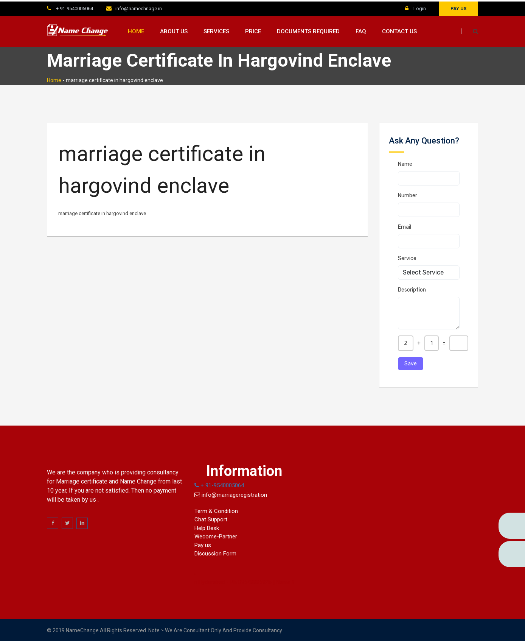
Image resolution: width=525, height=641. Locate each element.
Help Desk (206, 526)
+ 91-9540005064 (74, 7)
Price (253, 30)
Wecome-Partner (215, 535)
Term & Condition (216, 509)
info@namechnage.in (138, 7)
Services (216, 30)
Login (415, 7)
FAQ (361, 30)
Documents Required (308, 30)
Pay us (458, 7)
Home (136, 30)
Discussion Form (215, 552)
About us (174, 30)
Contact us (399, 30)
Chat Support (210, 518)
